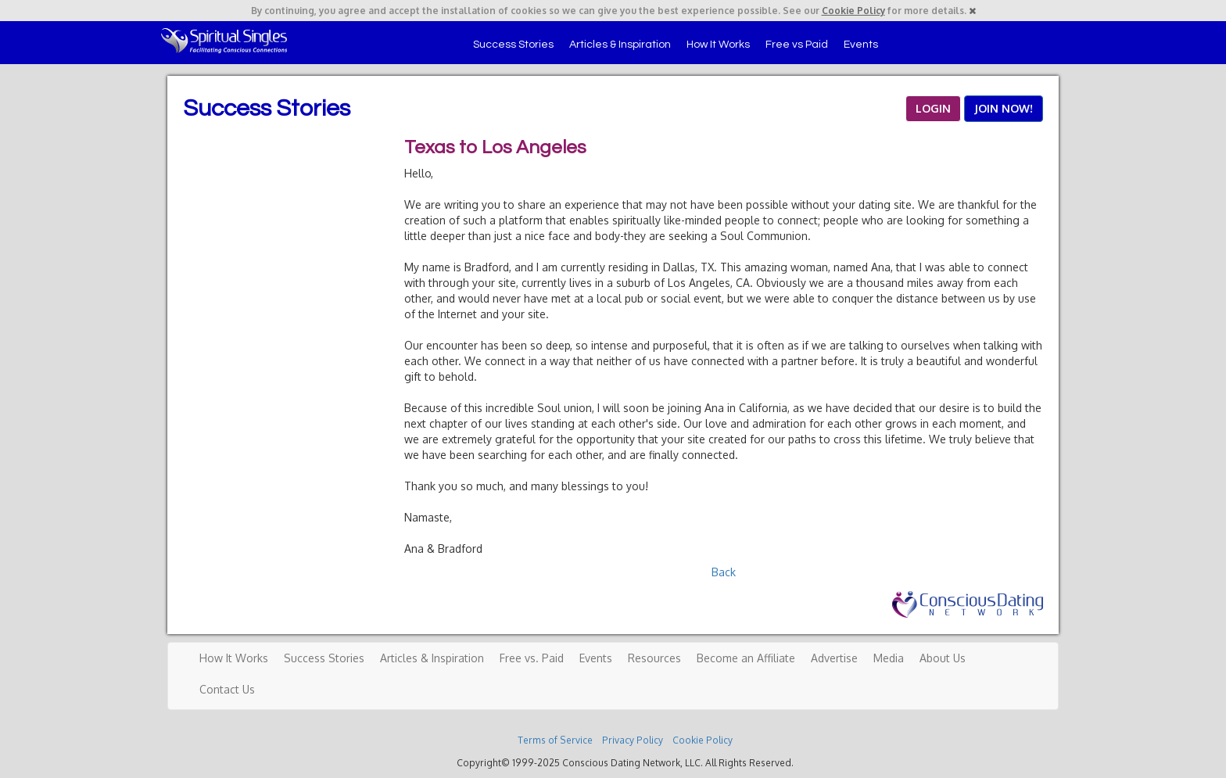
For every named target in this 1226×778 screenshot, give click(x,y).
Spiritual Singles (224, 40)
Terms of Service (555, 740)
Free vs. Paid (532, 658)
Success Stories (513, 44)
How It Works (718, 44)
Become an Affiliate (746, 658)
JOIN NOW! (1003, 108)
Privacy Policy (632, 740)
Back (724, 572)
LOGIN (933, 108)
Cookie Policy (853, 10)
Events (861, 44)
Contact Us (227, 689)
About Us (943, 658)
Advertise (834, 658)
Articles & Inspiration (620, 44)
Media (888, 658)
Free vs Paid (796, 44)
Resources (654, 658)
